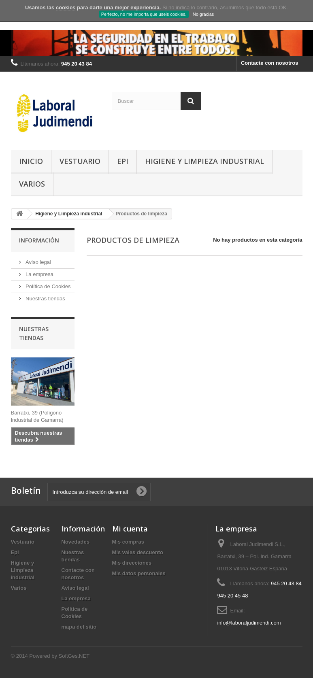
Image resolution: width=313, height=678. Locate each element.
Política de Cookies (47, 286)
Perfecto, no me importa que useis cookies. (144, 14)
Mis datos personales (139, 573)
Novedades (75, 542)
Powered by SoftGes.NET (59, 656)
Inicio (31, 161)
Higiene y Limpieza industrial (204, 161)
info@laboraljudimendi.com (249, 623)
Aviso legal (37, 262)
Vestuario (80, 161)
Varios (32, 184)
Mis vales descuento (137, 552)
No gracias (203, 14)
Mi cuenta (130, 528)
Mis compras (128, 542)
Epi (122, 161)
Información (39, 240)
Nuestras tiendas (44, 298)
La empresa (38, 274)
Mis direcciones (132, 563)
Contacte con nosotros (269, 63)
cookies (65, 7)
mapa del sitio (79, 627)
